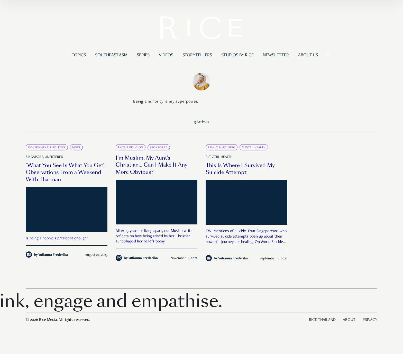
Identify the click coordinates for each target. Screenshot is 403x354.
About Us (308, 55)
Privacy (370, 320)
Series (143, 55)
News (76, 147)
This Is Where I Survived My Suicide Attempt (240, 169)
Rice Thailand (322, 320)
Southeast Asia (111, 55)
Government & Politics (47, 147)
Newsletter (276, 55)
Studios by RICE (237, 55)
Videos (166, 55)
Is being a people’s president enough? (57, 239)
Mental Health (254, 147)
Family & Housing (221, 147)
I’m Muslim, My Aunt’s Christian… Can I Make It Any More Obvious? (151, 165)
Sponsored (159, 147)
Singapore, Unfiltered (44, 157)
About (349, 320)
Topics (79, 55)
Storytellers (197, 55)
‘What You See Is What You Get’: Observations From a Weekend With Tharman (66, 172)
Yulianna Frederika (53, 255)
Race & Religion (130, 147)
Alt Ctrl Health (219, 157)
